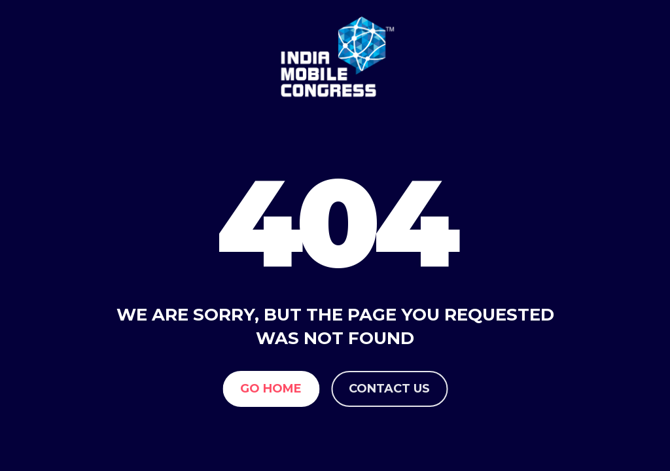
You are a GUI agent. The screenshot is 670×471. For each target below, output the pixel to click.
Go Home (271, 388)
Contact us (389, 388)
